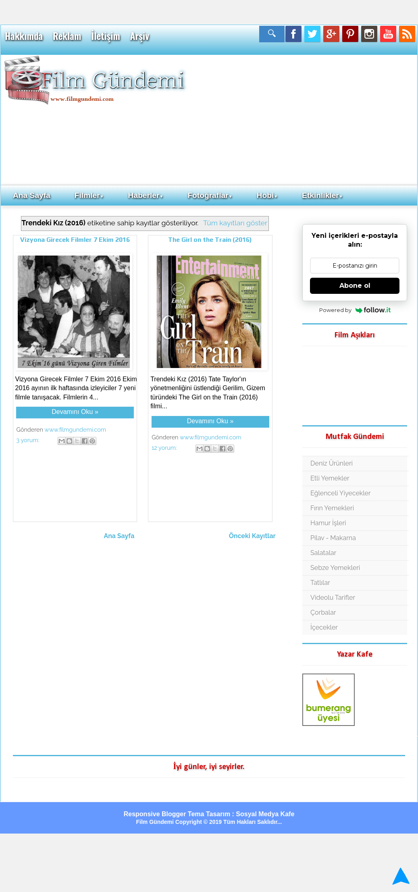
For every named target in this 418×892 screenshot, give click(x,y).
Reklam (67, 36)
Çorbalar (323, 612)
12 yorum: (165, 447)
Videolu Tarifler (332, 597)
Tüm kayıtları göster (235, 222)
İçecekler (324, 627)
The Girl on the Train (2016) (210, 239)
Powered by (355, 310)
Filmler (89, 195)
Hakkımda (24, 36)
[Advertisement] (301, 119)
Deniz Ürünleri (331, 463)
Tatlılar (320, 582)
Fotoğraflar (209, 195)
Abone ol (354, 285)
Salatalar (323, 553)
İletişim (105, 36)
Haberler (146, 195)
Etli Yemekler (329, 478)
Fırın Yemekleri (332, 508)
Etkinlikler (322, 195)
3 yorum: (29, 440)
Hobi (267, 195)
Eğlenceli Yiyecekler (340, 493)
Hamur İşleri (328, 523)
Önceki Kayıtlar (252, 536)
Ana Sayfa (31, 195)
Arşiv (139, 36)
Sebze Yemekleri (335, 568)
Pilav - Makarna (333, 538)
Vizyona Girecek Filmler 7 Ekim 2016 (75, 239)
